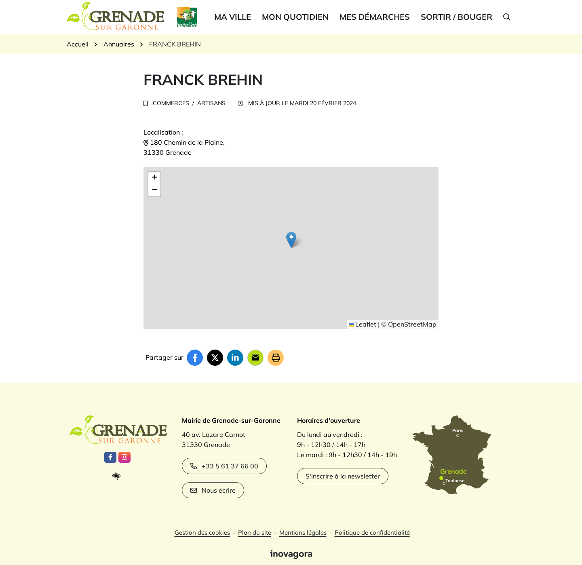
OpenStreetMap (412, 324)
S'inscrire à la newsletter (343, 476)
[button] (506, 17)
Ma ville (232, 17)
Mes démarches (375, 17)
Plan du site (254, 532)
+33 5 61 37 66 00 (224, 466)
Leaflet (362, 324)
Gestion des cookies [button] (202, 532)
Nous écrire (213, 490)
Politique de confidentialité (372, 532)
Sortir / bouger (456, 17)
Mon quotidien (295, 17)
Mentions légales (303, 532)
